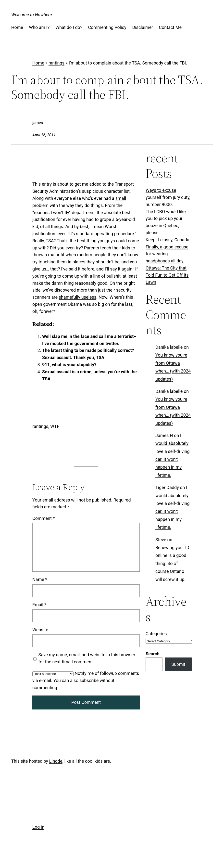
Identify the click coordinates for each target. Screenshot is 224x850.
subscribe (89, 680)
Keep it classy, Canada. (168, 239)
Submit (178, 664)
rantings (56, 62)
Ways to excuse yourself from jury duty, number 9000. (168, 197)
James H (164, 435)
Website (40, 629)
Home (38, 62)
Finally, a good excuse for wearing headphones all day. (167, 254)
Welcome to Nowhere (31, 14)
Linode (55, 761)
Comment (43, 518)
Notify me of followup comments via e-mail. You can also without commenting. (85, 680)
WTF (54, 426)
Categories (156, 633)
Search (152, 653)
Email (39, 604)
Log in (38, 827)
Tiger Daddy (167, 487)
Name (39, 579)
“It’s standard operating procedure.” (102, 233)
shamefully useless (78, 297)
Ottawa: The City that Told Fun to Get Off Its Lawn (167, 275)
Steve (160, 539)
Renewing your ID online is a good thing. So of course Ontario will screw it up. (172, 563)
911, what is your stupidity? (69, 364)
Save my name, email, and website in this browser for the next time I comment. (86, 658)
